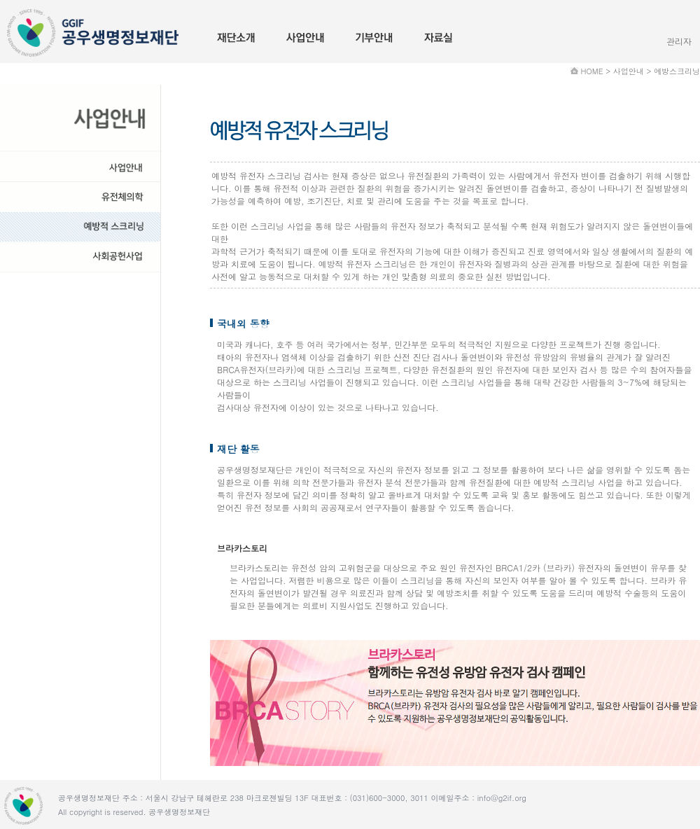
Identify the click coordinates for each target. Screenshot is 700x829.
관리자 (679, 41)
